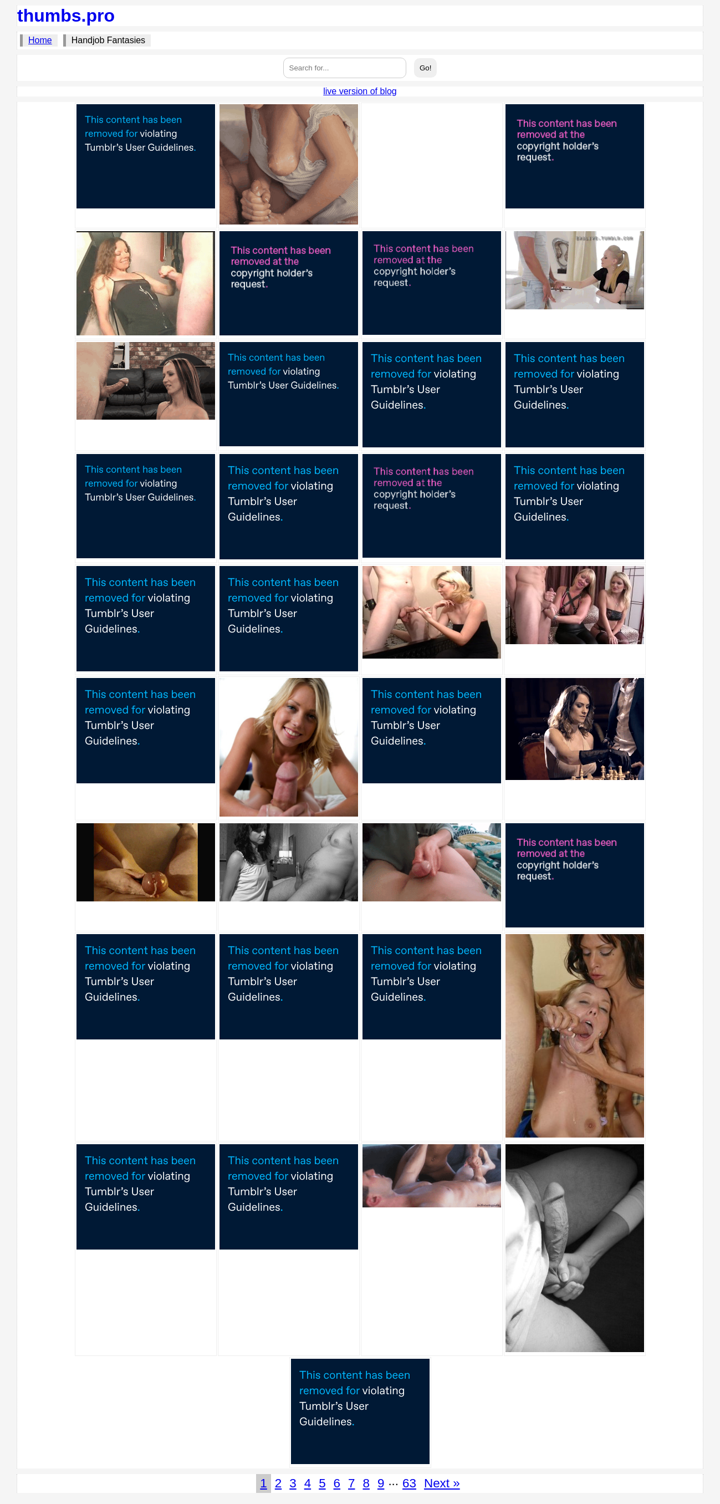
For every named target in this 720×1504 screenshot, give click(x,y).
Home (40, 40)
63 (409, 1483)
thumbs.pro (66, 16)
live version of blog (360, 91)
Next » (442, 1483)
